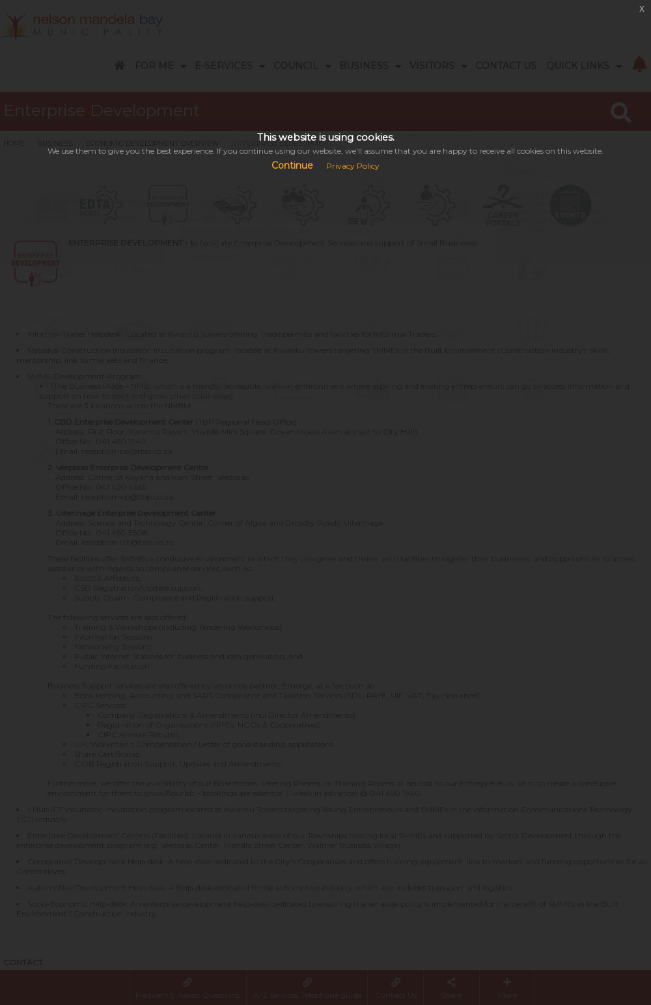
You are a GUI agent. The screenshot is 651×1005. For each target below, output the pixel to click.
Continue (292, 165)
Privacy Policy (353, 166)
